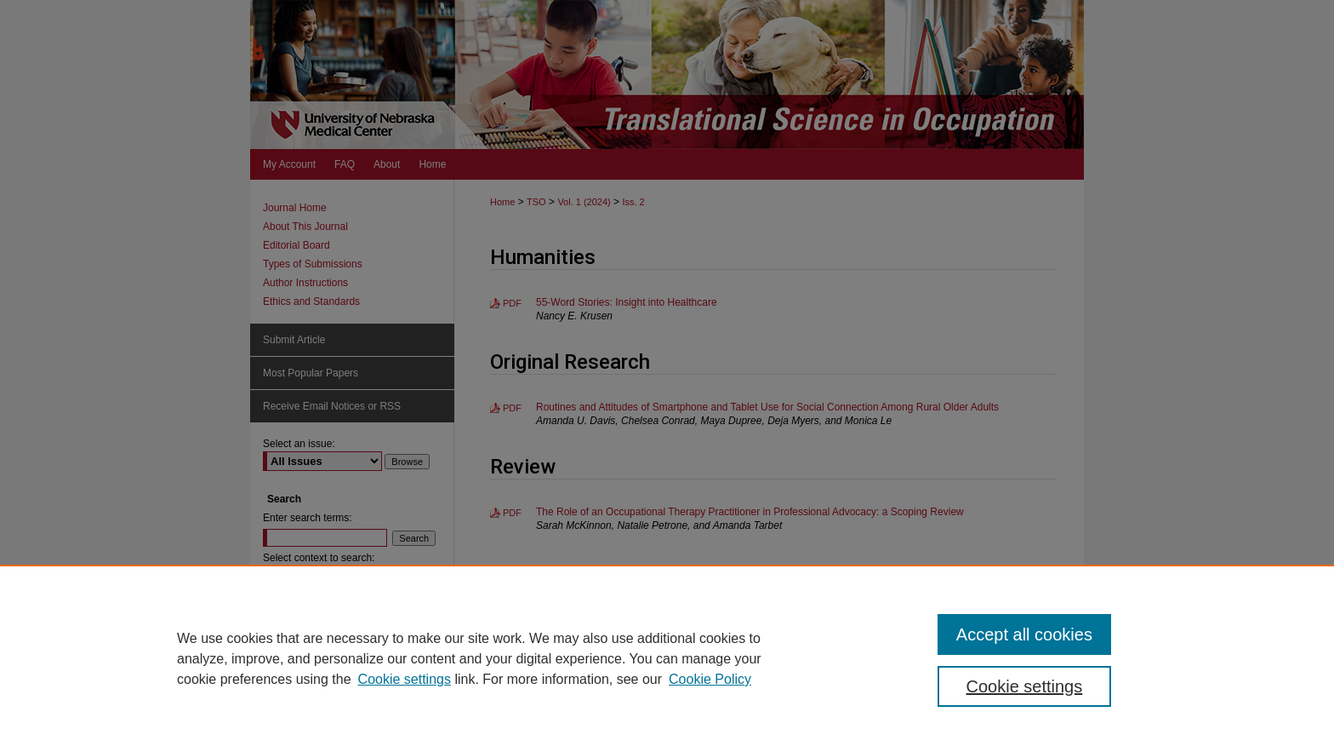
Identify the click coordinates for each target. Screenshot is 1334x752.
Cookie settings (404, 679)
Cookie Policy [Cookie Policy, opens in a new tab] (710, 679)
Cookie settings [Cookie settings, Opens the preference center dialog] (1024, 686)
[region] (667, 658)
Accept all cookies (1024, 634)
